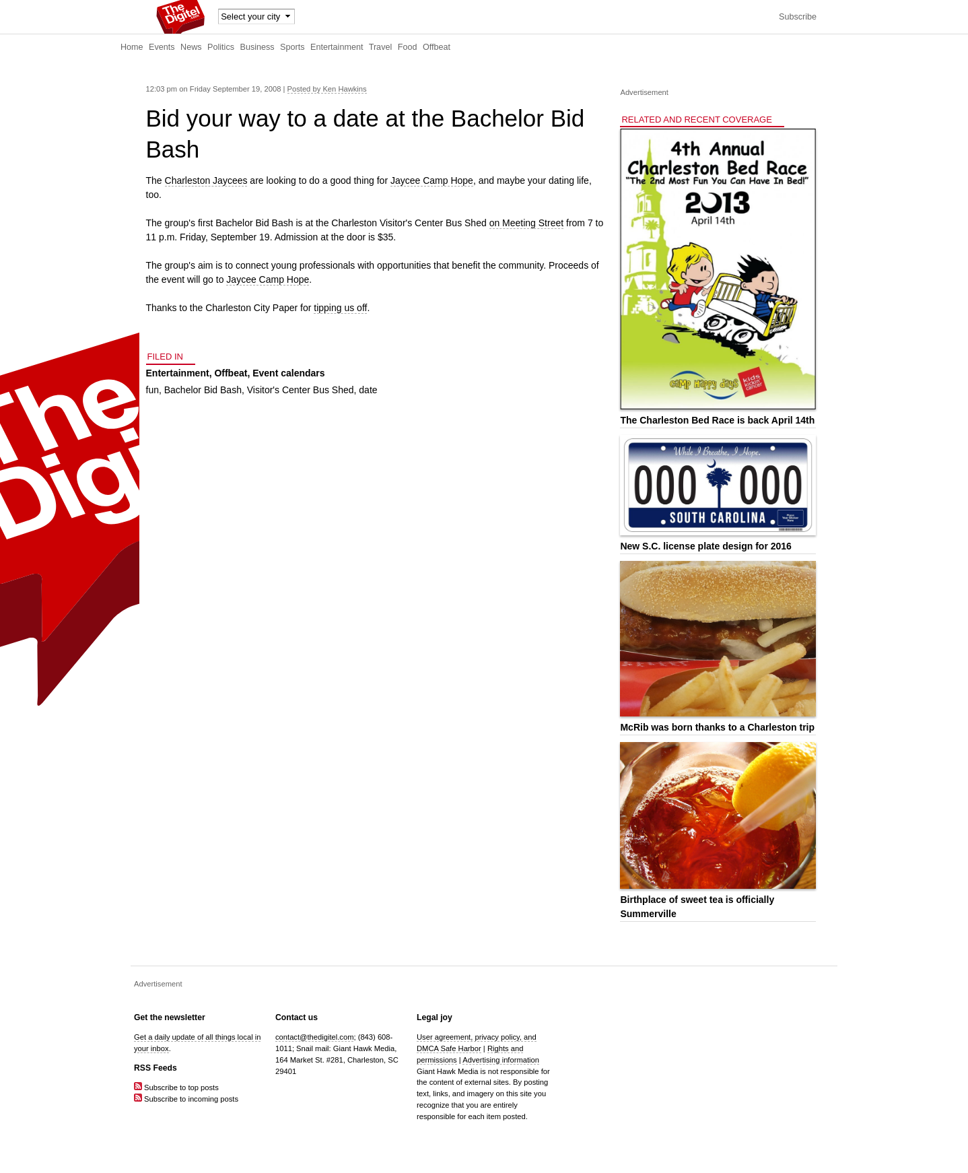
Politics (220, 47)
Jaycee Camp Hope (431, 180)
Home (131, 47)
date (368, 389)
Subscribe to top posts (176, 1087)
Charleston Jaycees (206, 180)
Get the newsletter (169, 1017)
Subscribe (798, 17)
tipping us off (340, 307)
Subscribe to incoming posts (186, 1099)
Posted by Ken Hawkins (327, 89)
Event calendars (288, 373)
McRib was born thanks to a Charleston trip (717, 727)
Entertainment (336, 47)
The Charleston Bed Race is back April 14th (717, 420)
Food (407, 47)
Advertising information (500, 1060)
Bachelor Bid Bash (203, 389)
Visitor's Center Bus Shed (300, 389)
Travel (380, 47)
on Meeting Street (526, 222)
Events (162, 47)
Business (257, 47)
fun (152, 389)
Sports (292, 47)
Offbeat (436, 47)
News (191, 47)
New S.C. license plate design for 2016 (705, 546)
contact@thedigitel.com (314, 1037)
